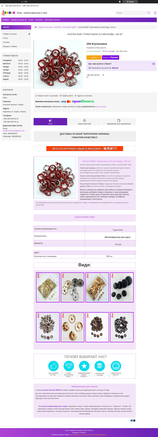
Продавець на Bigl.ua (79, 432)
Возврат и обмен (10, 46)
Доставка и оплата (52, 20)
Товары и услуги (17, 20)
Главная (5, 20)
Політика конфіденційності (98, 435)
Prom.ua (90, 430)
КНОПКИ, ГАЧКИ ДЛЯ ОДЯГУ (65, 27)
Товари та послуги (45, 27)
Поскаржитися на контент (79, 435)
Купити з (110, 57)
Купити (94, 57)
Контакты (39, 20)
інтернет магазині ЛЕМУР (51, 390)
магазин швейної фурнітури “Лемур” (55, 406)
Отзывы (6, 42)
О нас (31, 20)
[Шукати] (148, 13)
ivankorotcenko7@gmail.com (14, 131)
